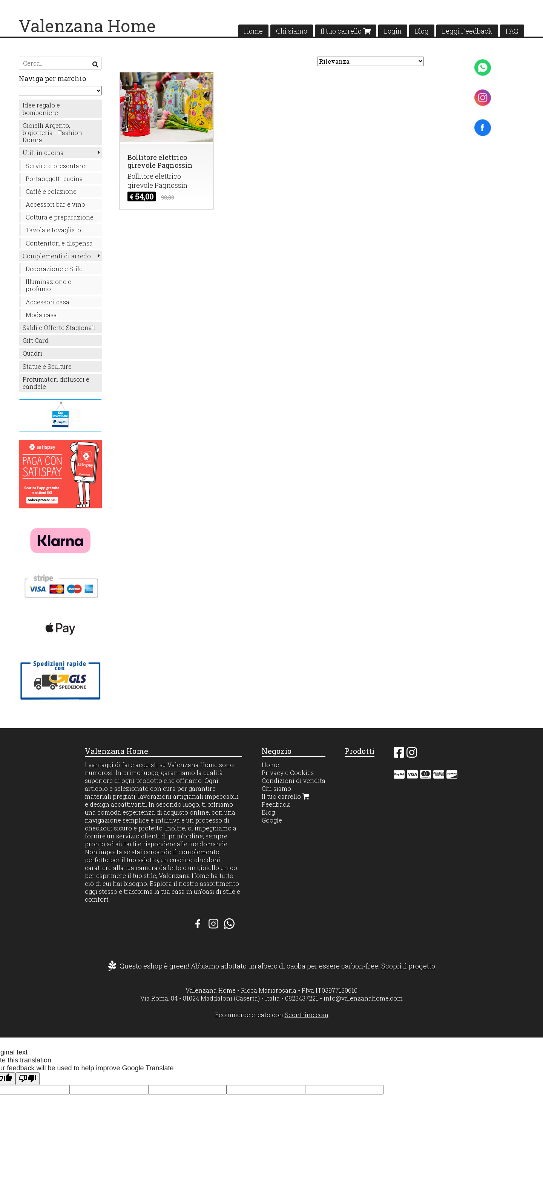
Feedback (276, 804)
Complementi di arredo (57, 256)
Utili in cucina (43, 153)
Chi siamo (291, 30)
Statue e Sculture (47, 366)
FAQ (512, 30)
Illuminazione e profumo (48, 285)
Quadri (32, 353)
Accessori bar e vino (55, 204)
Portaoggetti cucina (54, 179)
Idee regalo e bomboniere (41, 108)
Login (393, 30)
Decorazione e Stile (54, 269)
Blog (422, 30)
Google (272, 820)
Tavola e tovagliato (53, 230)
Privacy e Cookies (288, 773)
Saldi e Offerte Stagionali (59, 328)
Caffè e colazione (51, 191)
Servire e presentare (55, 166)
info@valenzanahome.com (363, 998)
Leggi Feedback (467, 30)
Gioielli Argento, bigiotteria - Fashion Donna (52, 132)
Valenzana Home (87, 25)
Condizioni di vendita (293, 780)
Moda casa (41, 315)
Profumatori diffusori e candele (56, 382)
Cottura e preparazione (60, 217)
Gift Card (36, 340)
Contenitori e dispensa (59, 243)
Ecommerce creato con (271, 1015)
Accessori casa (47, 302)
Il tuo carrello (346, 30)
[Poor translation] (27, 1078)
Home (253, 30)
